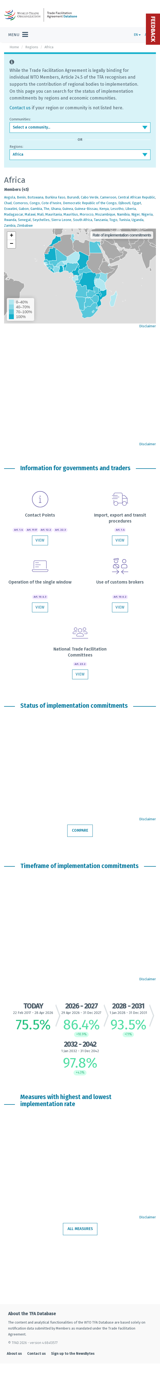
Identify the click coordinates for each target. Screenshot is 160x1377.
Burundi (73, 197)
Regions (31, 47)
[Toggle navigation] (18, 34)
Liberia (130, 209)
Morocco (87, 214)
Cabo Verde (89, 197)
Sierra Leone (61, 220)
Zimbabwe (25, 225)
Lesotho (117, 209)
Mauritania (53, 214)
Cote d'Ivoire (51, 203)
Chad (8, 203)
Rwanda (10, 220)
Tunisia (124, 220)
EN (137, 35)
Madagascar (13, 214)
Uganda (137, 220)
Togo (113, 220)
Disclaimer (147, 326)
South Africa (82, 220)
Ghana (56, 209)
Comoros (20, 203)
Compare (80, 830)
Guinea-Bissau (86, 209)
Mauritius (70, 214)
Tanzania (101, 220)
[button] (11, 236)
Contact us (20, 107)
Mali (40, 214)
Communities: (20, 119)
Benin (21, 197)
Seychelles (41, 220)
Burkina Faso (55, 197)
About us (14, 1354)
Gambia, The (39, 209)
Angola (9, 197)
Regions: (16, 147)
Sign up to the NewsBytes (72, 1354)
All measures (80, 1229)
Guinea (67, 209)
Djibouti (124, 203)
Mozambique (105, 214)
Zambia (9, 225)
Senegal (24, 220)
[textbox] (80, 127)
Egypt (136, 203)
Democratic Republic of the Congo (90, 203)
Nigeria (147, 214)
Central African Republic (136, 197)
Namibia (123, 214)
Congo (35, 203)
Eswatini (10, 209)
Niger (135, 214)
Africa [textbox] (18, 154)
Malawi (30, 214)
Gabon (24, 209)
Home (14, 47)
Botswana (35, 197)
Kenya (104, 209)
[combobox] (80, 127)
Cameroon (108, 197)
